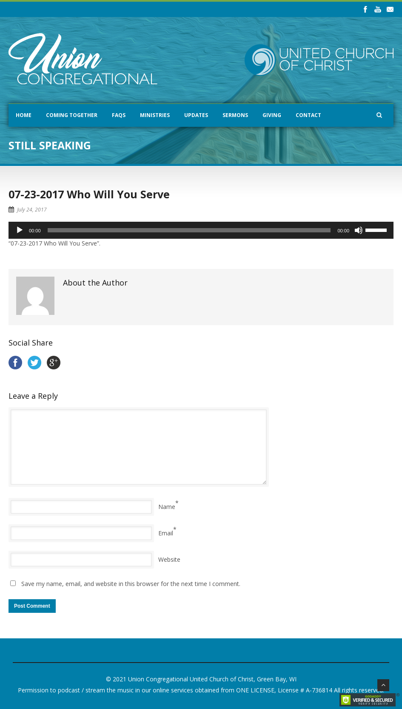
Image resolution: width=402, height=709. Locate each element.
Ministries (155, 115)
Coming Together (71, 115)
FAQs (118, 115)
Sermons (235, 115)
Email (165, 533)
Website (169, 559)
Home (23, 115)
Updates (196, 115)
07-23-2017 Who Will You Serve (89, 194)
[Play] (19, 230)
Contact (308, 115)
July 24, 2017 (32, 209)
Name (166, 507)
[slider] (189, 230)
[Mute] (358, 230)
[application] (201, 230)
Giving (271, 115)
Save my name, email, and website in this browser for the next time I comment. (130, 584)
